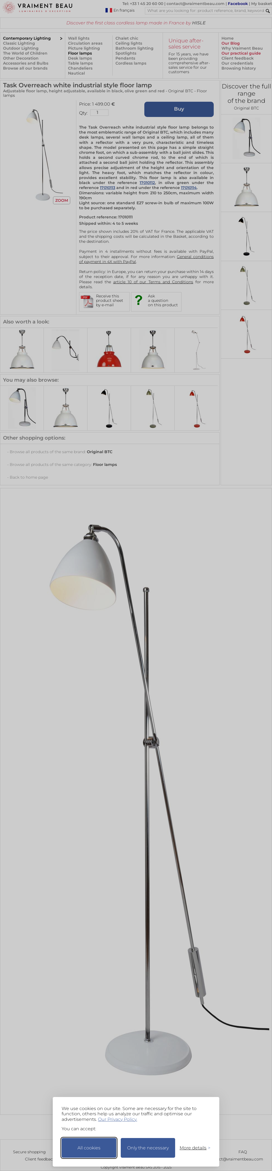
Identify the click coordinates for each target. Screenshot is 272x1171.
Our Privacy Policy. (117, 1119)
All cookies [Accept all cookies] (88, 1147)
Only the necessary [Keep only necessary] (148, 1147)
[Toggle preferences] (193, 1148)
